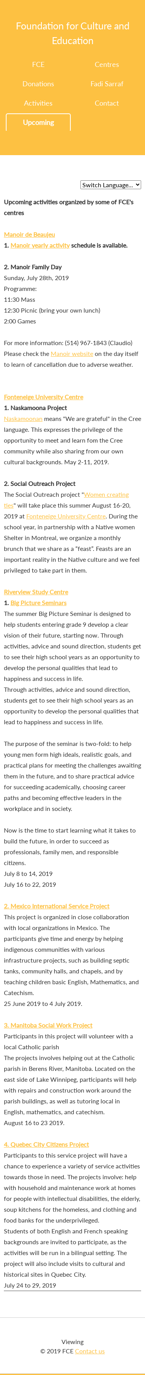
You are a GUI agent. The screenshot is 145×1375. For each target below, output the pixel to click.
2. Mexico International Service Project (56, 906)
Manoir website (72, 353)
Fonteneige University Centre (43, 396)
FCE (38, 64)
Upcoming (38, 122)
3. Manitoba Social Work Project (48, 1025)
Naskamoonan (23, 418)
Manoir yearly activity (40, 245)
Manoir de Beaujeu (29, 234)
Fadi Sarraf (106, 83)
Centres (107, 64)
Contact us (90, 1350)
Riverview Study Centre (36, 591)
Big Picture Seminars (38, 602)
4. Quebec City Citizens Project (46, 1144)
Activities (38, 103)
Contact (107, 103)
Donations (38, 83)
